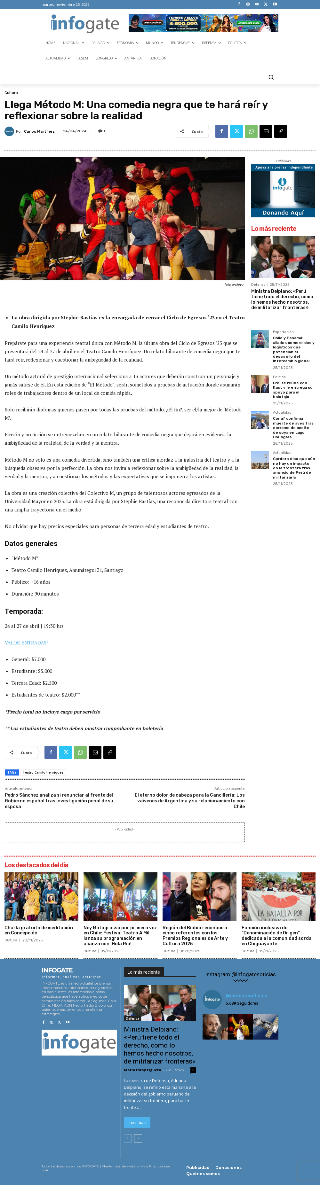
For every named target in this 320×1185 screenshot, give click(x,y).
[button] (270, 76)
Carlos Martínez (39, 131)
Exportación (283, 332)
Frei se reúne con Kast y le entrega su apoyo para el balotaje (293, 390)
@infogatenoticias (246, 996)
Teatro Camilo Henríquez (43, 772)
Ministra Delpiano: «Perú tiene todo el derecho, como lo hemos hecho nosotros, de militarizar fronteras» (282, 299)
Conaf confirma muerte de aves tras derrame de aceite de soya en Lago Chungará (293, 427)
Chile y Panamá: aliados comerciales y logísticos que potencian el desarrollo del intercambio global (294, 349)
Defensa (258, 284)
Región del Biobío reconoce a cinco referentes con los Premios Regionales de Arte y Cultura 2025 (195, 936)
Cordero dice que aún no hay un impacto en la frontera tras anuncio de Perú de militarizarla (294, 467)
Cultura (11, 93)
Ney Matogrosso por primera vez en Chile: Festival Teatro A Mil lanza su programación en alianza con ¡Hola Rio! (120, 936)
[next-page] (138, 1138)
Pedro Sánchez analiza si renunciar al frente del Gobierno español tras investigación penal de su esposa (59, 800)
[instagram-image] (215, 1027)
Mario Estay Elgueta (142, 1069)
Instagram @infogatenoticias (240, 974)
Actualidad (282, 413)
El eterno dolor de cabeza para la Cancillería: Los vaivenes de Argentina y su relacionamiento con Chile (190, 800)
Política (279, 377)
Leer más (137, 1122)
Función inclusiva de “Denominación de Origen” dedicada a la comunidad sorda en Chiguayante (277, 936)
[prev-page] (128, 1138)
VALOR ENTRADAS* (27, 642)
